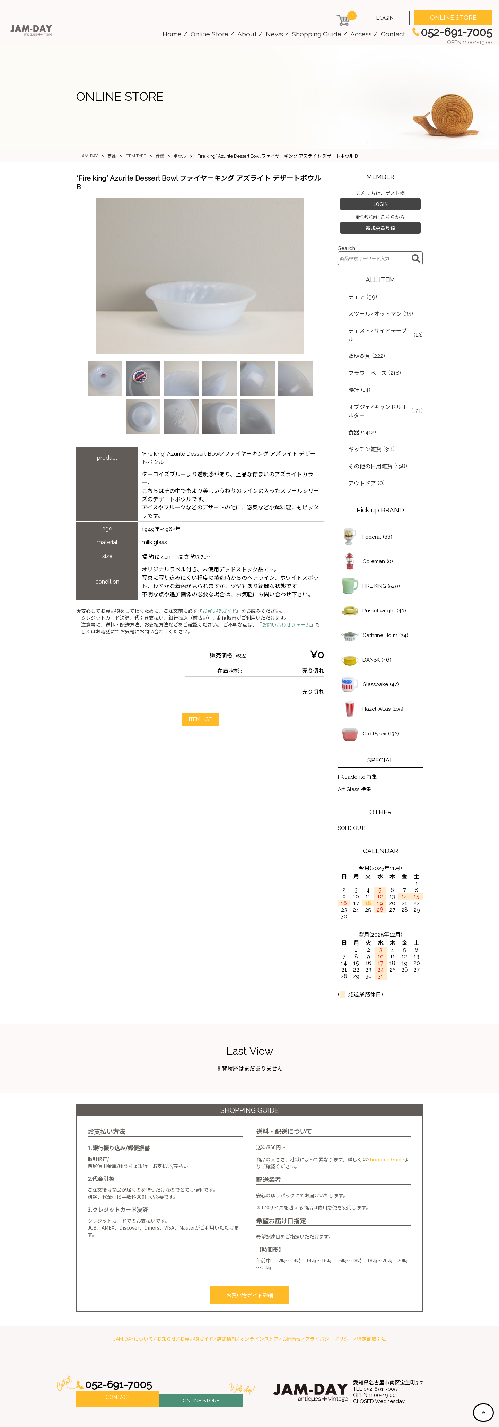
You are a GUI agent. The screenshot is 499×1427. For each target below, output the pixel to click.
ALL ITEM (380, 275)
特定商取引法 (371, 1303)
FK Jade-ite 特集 (359, 742)
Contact (393, 34)
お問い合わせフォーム (286, 625)
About (247, 34)
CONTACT (118, 1363)
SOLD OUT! (353, 794)
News (274, 34)
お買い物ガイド (219, 611)
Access (361, 34)
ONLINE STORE (453, 17)
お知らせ (166, 1303)
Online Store (209, 34)
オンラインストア (259, 1303)
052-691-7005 (120, 1349)
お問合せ (291, 1303)
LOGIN (385, 18)
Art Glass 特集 (356, 755)
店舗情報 (226, 1303)
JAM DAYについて (133, 1303)
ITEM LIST (200, 719)
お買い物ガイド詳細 (249, 1261)
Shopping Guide (316, 34)
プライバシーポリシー (329, 1303)
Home (172, 34)
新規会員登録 (380, 224)
